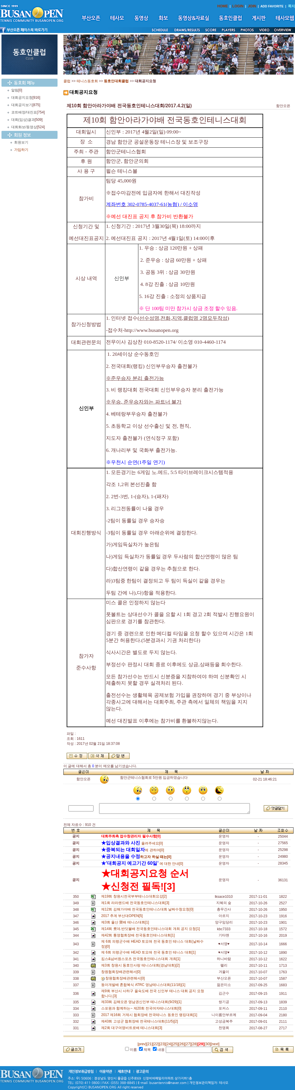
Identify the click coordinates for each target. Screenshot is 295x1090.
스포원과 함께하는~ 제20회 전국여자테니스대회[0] (142, 1008)
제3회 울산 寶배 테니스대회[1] (126, 922)
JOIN (252, 6)
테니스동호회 (87, 81)
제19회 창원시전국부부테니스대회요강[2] (135, 896)
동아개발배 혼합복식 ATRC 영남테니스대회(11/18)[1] (144, 985)
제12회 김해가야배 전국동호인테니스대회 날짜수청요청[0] (148, 909)
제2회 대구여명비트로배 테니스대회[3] (132, 1028)
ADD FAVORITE (272, 6)
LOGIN (237, 6)
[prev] (141, 1044)
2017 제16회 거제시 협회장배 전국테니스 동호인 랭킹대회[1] (150, 1015)
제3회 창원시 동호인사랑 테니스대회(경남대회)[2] (141, 965)
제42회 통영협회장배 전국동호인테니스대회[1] (139, 935)
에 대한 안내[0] (142, 864)
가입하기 (21, 150)
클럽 (67, 81)
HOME (222, 6)
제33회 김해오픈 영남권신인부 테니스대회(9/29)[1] (142, 1002)
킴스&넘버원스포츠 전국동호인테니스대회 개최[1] (141, 959)
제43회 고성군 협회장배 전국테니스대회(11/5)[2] (140, 1021)
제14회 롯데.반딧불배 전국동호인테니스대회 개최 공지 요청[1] (151, 929)
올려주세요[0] (132, 843)
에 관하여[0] (132, 850)
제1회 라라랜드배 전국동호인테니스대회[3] (136, 903)
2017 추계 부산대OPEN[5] (123, 916)
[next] (215, 1044)
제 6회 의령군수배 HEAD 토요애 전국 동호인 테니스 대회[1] (149, 952)
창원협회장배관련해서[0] (121, 972)
